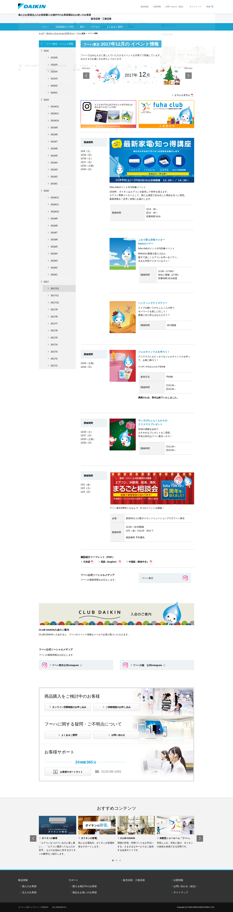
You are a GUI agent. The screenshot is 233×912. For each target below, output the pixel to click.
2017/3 (54, 351)
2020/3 (54, 78)
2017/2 (54, 358)
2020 (46, 50)
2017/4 (54, 344)
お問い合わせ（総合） (175, 6)
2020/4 (54, 71)
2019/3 (54, 169)
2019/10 (55, 120)
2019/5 (54, 155)
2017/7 (54, 323)
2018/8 (54, 225)
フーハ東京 (81, 33)
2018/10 (55, 211)
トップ (41, 33)
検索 (208, 6)
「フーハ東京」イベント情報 (58, 44)
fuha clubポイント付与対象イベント (128, 187)
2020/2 (54, 85)
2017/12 (55, 288)
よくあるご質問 (69, 735)
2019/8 (54, 134)
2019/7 (54, 141)
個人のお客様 (29, 886)
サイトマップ (195, 6)
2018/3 (54, 260)
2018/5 (54, 246)
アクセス (95, 27)
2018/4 (54, 253)
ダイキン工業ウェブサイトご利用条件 (33, 907)
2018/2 (54, 267)
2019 (46, 99)
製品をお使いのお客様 (84, 892)
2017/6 (54, 330)
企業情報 (157, 6)
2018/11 (55, 204)
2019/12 (55, 106)
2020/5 (54, 64)
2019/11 (55, 113)
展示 (82, 27)
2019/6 (54, 148)
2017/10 (55, 302)
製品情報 (145, 6)
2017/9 (54, 309)
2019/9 (54, 127)
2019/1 (54, 183)
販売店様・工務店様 (126, 20)
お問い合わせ (118, 735)
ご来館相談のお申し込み (118, 707)
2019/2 (54, 176)
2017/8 (54, 316)
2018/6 (54, 239)
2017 (46, 281)
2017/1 (54, 365)
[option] (57, 836)
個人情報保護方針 (59, 907)
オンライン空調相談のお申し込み (69, 707)
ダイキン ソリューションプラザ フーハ (60, 33)
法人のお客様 (29, 892)
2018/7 (54, 232)
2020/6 (54, 57)
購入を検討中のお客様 (84, 886)
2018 (46, 190)
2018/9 (54, 218)
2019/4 (54, 162)
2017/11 (55, 295)
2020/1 (54, 92)
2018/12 (55, 197)
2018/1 (54, 274)
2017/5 (54, 337)
